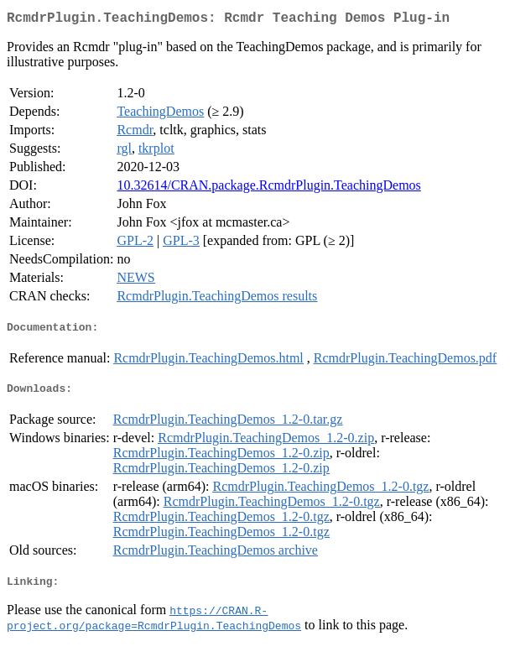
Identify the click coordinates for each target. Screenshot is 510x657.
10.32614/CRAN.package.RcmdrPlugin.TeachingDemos (268, 188)
